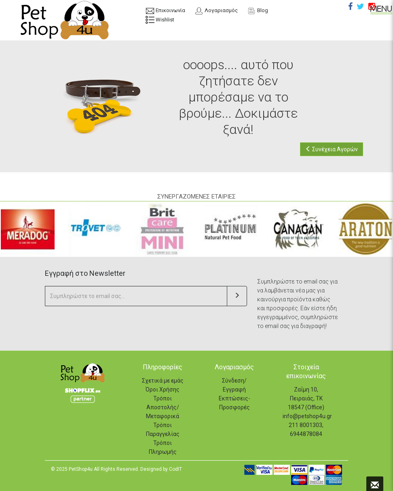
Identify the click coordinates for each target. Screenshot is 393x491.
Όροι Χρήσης (163, 389)
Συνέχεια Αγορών (331, 149)
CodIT (175, 469)
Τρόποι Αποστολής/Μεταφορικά (162, 407)
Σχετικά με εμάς (163, 380)
